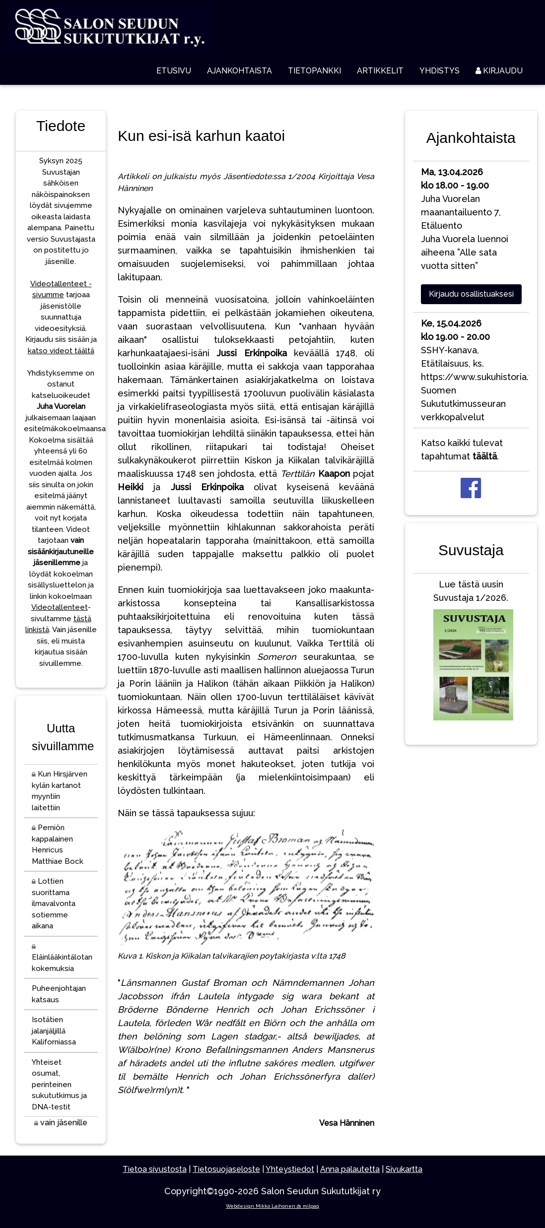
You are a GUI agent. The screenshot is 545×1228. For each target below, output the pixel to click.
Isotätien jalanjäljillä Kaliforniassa (54, 1030)
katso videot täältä (61, 350)
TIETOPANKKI (314, 70)
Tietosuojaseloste (226, 1169)
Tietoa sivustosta (155, 1169)
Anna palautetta (350, 1169)
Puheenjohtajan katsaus (59, 994)
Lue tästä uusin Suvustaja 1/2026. (470, 652)
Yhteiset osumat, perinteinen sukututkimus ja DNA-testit (59, 1084)
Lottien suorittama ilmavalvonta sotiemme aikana (53, 903)
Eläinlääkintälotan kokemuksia (62, 958)
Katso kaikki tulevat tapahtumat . (462, 449)
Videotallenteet (59, 607)
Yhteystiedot (290, 1169)
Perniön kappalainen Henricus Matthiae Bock (57, 844)
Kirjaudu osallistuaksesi (471, 294)
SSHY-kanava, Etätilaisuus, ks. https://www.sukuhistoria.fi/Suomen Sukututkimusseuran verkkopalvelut (475, 370)
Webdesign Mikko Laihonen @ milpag (272, 1206)
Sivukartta (404, 1169)
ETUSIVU (173, 70)
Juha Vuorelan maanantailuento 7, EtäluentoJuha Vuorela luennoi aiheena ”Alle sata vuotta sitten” (464, 219)
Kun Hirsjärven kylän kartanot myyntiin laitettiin (59, 791)
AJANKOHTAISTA (239, 70)
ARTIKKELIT (380, 70)
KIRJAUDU (499, 70)
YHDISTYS (439, 70)
